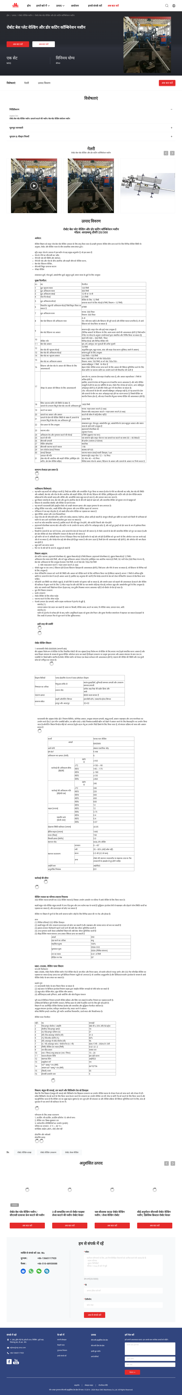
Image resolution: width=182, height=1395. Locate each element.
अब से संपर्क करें (94, 1315)
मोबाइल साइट (89, 1385)
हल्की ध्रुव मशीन (96, 1351)
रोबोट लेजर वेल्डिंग (71, 1152)
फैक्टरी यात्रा (61, 1345)
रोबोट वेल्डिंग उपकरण (48, 1152)
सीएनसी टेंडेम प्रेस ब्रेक (97, 1346)
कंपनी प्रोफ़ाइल (61, 1340)
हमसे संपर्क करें (61, 1356)
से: (86, 1285)
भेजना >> (132, 1372)
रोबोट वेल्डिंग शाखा (24, 1152)
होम (8, 15)
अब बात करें (18, 44)
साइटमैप (76, 1385)
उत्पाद (14, 15)
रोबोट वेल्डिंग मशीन (25, 15)
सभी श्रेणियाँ (94, 1357)
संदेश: (87, 1252)
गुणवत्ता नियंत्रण (62, 1350)
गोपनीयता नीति (103, 1385)
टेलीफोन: (88, 1299)
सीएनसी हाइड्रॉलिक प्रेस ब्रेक (99, 1340)
